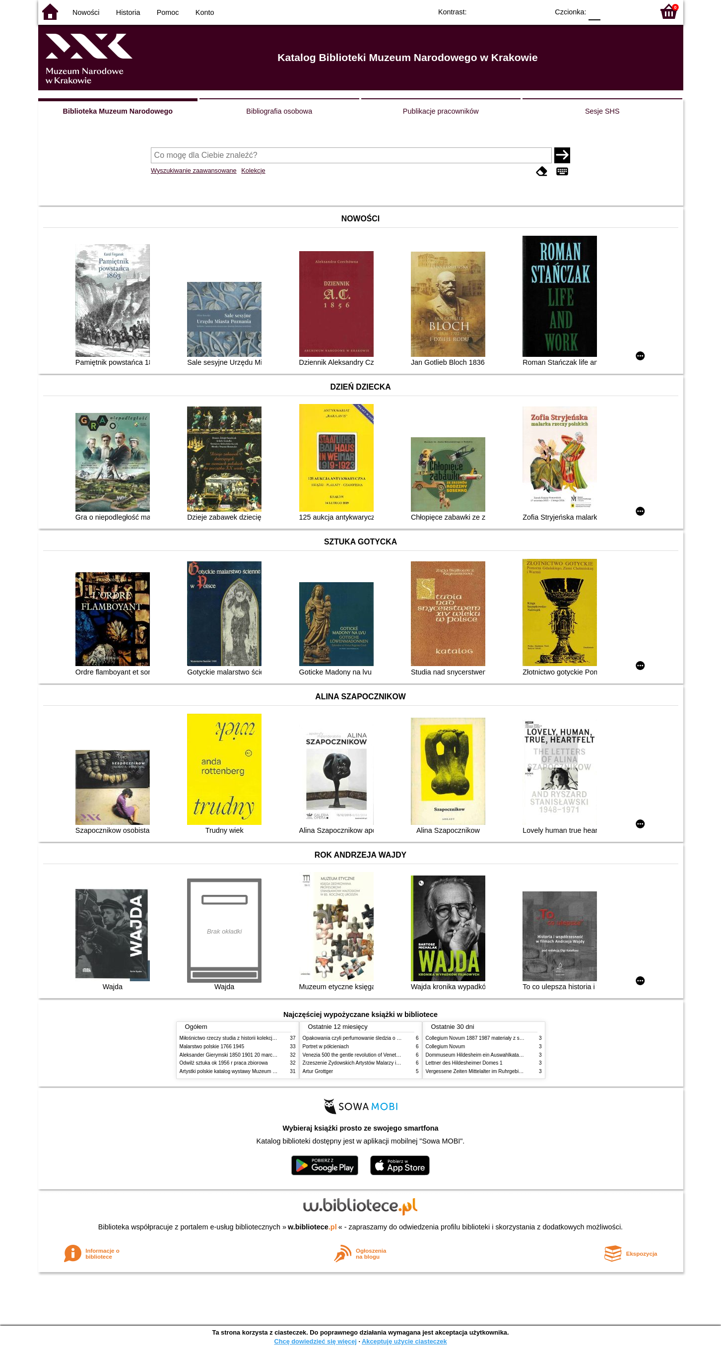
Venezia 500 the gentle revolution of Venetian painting (362, 1055)
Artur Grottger (318, 1071)
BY (538, 11)
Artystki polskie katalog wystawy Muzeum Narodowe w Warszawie (253, 1071)
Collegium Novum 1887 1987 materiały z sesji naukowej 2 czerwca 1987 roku (511, 1038)
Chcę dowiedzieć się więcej (315, 1341)
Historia (128, 12)
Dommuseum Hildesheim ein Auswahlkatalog (476, 1055)
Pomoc (168, 12)
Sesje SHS (602, 111)
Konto (205, 12)
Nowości (85, 12)
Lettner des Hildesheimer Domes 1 (464, 1063)
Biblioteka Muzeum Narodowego (118, 111)
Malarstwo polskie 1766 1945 (212, 1046)
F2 (635, 11)
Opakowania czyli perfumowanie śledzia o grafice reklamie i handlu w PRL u (387, 1038)
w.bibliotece (312, 1227)
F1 (611, 11)
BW (498, 11)
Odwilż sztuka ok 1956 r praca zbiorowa (224, 1063)
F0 (594, 11)
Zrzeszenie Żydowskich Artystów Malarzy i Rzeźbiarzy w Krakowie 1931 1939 (388, 1063)
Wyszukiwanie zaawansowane (194, 170)
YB (518, 11)
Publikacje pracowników (441, 111)
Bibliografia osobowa (279, 111)
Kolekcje (253, 170)
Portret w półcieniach (326, 1046)
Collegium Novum (445, 1046)
